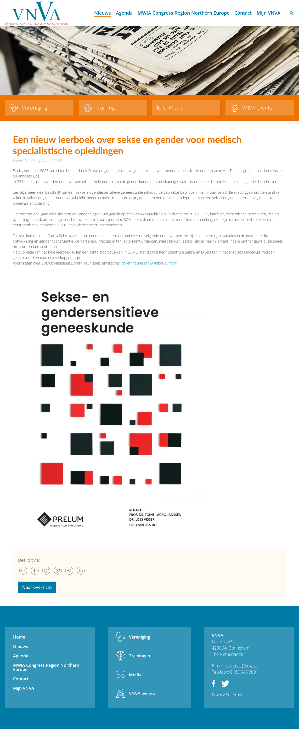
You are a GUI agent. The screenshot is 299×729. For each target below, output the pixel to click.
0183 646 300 (243, 672)
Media (135, 675)
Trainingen (139, 656)
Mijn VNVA (268, 13)
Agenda (124, 13)
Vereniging (139, 637)
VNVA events (142, 693)
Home (87, 13)
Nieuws (102, 13)
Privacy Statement (228, 695)
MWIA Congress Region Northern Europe (183, 13)
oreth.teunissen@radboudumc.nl (150, 263)
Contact (243, 13)
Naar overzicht (37, 587)
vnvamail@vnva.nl (241, 666)
